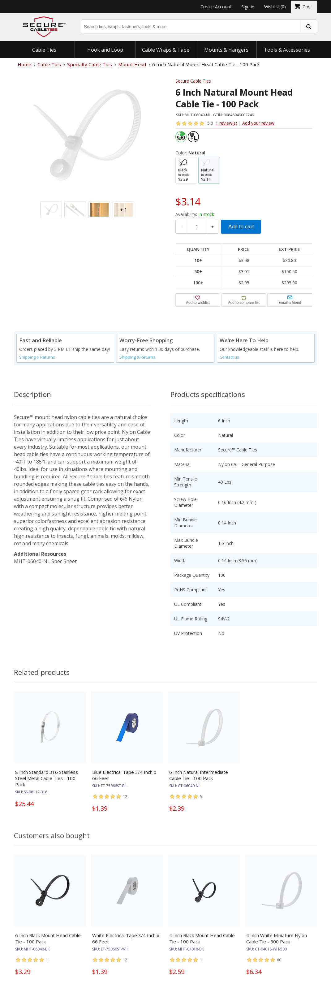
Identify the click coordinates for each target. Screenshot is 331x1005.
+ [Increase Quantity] (212, 226)
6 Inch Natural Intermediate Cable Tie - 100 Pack (198, 775)
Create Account (215, 7)
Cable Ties (44, 49)
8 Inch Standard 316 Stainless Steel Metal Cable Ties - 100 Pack (46, 778)
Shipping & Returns (37, 357)
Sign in (247, 7)
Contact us (229, 357)
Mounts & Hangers (226, 49)
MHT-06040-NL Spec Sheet (45, 561)
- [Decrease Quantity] (181, 226)
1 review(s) (226, 123)
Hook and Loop (105, 49)
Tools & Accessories (287, 49)
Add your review (258, 123)
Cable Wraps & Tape (165, 49)
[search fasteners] (308, 26)
